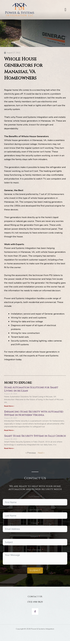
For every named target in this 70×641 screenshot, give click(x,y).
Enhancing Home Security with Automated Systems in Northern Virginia (33, 413)
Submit (35, 570)
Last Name (34, 509)
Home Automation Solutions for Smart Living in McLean (31, 389)
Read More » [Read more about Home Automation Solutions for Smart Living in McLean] (9, 406)
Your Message (34, 549)
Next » (41, 452)
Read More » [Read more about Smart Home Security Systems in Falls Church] (9, 448)
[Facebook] (35, 611)
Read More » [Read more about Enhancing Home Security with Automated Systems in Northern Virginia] (9, 430)
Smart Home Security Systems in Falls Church (35, 436)
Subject (34, 536)
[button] (65, 10)
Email (34, 523)
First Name (34, 496)
